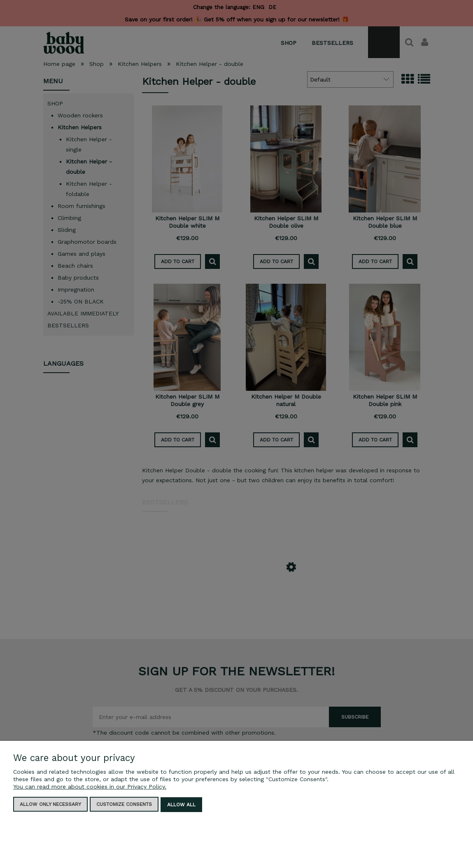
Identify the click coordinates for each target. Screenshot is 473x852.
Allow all (181, 805)
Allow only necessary (50, 805)
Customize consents (124, 805)
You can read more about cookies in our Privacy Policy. (89, 787)
